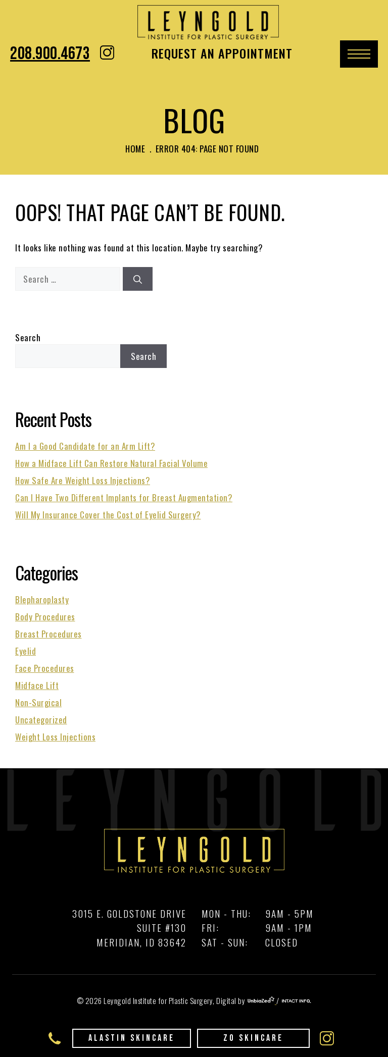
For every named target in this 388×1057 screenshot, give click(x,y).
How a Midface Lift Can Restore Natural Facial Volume (111, 463)
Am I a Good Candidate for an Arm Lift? (85, 446)
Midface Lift (37, 685)
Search (27, 337)
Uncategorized (41, 719)
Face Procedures (44, 668)
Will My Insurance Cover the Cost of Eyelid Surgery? (108, 514)
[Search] (138, 279)
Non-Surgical (38, 702)
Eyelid (25, 651)
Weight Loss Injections (55, 736)
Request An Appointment (222, 53)
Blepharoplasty (42, 599)
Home (135, 148)
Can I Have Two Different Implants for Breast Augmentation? (123, 497)
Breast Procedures (48, 633)
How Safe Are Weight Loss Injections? (82, 480)
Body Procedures (45, 616)
